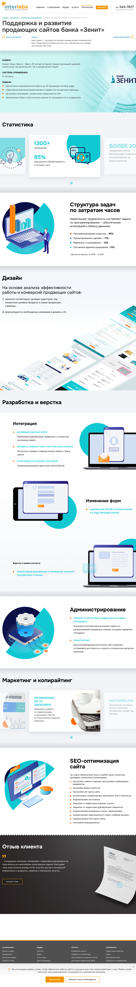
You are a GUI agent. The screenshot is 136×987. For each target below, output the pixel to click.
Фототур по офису (9, 957)
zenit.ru (35, 37)
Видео (39, 954)
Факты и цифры (8, 951)
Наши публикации (43, 961)
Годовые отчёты (8, 961)
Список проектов (13, 37)
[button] (62, 737)
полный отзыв (12, 881)
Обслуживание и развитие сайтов (84, 957)
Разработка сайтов (78, 951)
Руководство (7, 954)
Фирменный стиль (113, 957)
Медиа (65, 7)
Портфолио (87, 7)
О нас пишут (41, 957)
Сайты (108, 954)
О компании (53, 7)
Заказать (102, 7)
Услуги (75, 7)
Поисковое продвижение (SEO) (83, 961)
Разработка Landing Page (81, 954)
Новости (40, 951)
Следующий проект (121, 37)
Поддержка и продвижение (31, 18)
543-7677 (124, 7)
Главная (40, 7)
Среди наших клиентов (114, 951)
